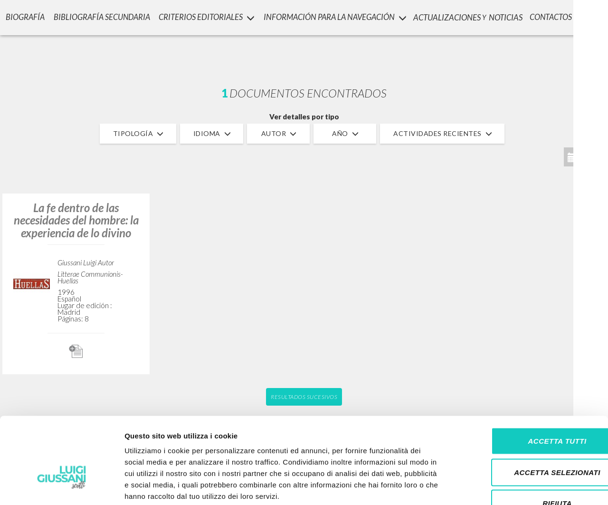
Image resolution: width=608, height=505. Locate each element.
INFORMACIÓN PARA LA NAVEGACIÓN (335, 17)
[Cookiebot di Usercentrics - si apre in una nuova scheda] (61, 486)
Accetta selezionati (528, 412)
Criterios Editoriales (206, 17)
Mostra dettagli (499, 486)
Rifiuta (528, 442)
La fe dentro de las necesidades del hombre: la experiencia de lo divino (76, 220)
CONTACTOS (555, 17)
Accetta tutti (528, 380)
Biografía (24, 17)
